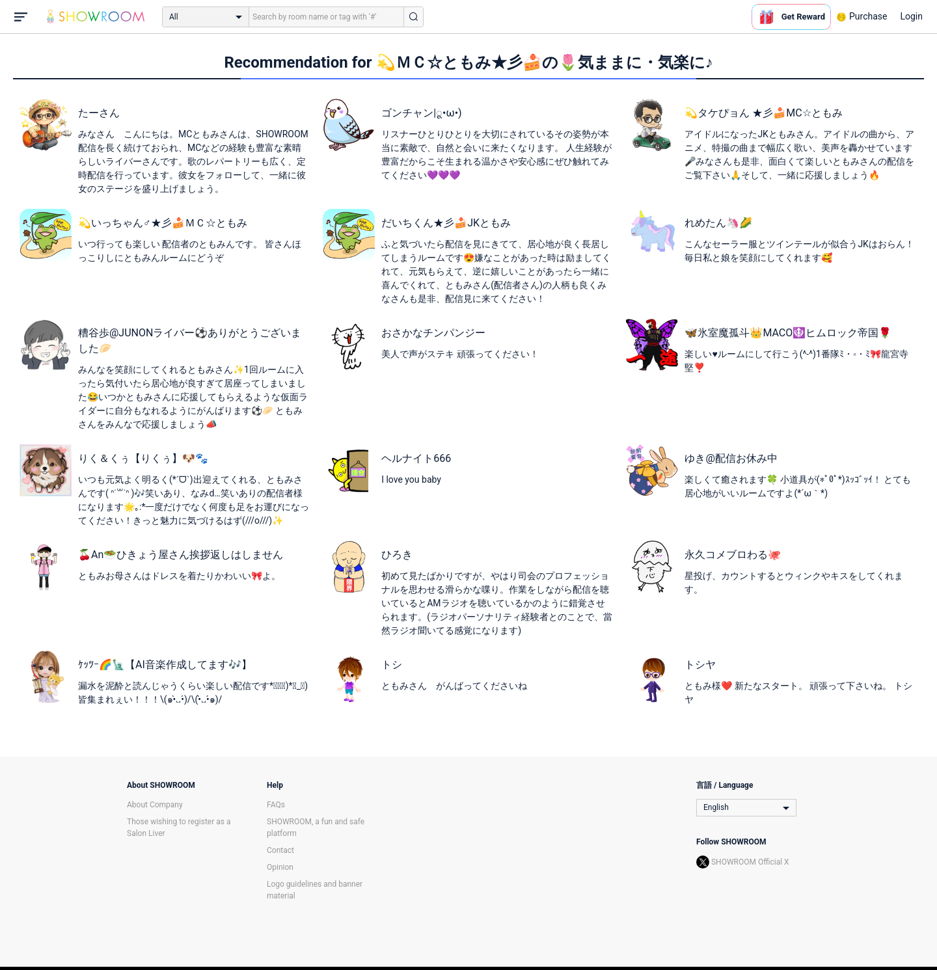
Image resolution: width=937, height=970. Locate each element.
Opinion (280, 867)
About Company (155, 804)
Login (911, 16)
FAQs (276, 804)
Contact (280, 850)
